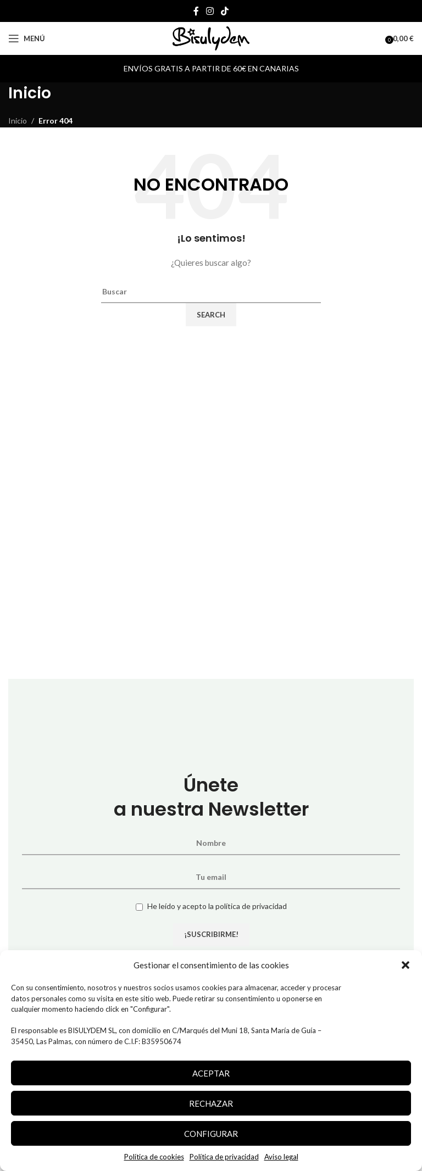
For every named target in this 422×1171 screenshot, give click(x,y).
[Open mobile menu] (27, 38)
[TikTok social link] (225, 11)
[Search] (211, 291)
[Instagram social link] (209, 11)
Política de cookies (154, 1156)
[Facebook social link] (196, 11)
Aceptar (211, 1073)
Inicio (17, 120)
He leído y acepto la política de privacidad (217, 906)
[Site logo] (211, 37)
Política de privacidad (224, 1156)
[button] (405, 965)
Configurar (211, 1134)
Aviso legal (281, 1156)
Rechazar (211, 1103)
